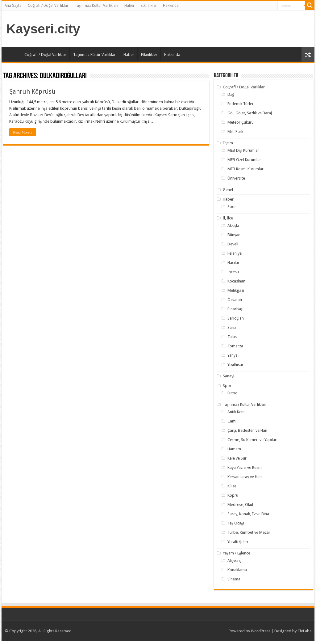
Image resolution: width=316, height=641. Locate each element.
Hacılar (233, 262)
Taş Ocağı (235, 523)
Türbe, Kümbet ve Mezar (248, 532)
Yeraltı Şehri (237, 541)
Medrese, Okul (240, 504)
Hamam (234, 449)
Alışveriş (234, 560)
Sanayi (228, 376)
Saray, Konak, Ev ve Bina (248, 514)
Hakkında (171, 5)
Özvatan (234, 299)
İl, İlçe (228, 218)
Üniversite (236, 178)
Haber (129, 5)
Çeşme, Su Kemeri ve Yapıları (252, 439)
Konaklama (237, 569)
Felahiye (234, 253)
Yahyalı (233, 355)
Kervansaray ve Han (244, 476)
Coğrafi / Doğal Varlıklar (48, 5)
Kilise (231, 486)
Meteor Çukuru (240, 122)
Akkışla (233, 225)
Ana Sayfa (13, 5)
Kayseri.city (43, 28)
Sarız (231, 327)
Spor (231, 206)
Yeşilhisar (235, 364)
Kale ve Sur (237, 458)
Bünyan (233, 234)
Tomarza (235, 346)
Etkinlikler (149, 5)
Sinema (233, 579)
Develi (232, 244)
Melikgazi (235, 290)
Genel (228, 189)
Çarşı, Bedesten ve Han (247, 430)
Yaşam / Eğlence (237, 553)
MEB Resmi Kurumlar (245, 169)
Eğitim (228, 143)
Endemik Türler (240, 103)
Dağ (231, 94)
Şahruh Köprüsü (32, 91)
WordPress (260, 631)
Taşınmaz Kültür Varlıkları (96, 5)
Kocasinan (236, 281)
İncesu (233, 272)
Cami (231, 421)
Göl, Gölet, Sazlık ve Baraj (249, 113)
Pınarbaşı (235, 309)
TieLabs (304, 631)
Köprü (232, 495)
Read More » (22, 132)
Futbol (233, 393)
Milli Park (235, 131)
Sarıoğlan (235, 318)
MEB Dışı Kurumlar (243, 150)
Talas (232, 336)
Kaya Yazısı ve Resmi (245, 467)
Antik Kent (236, 412)
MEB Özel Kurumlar (244, 159)
